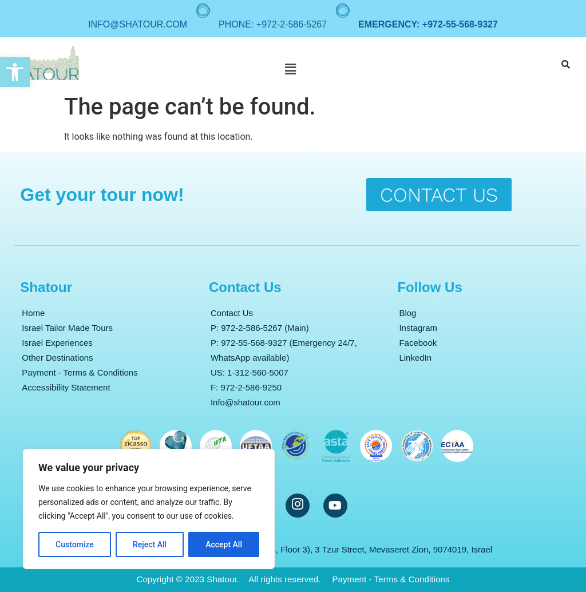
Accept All (223, 544)
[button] (15, 72)
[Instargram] (298, 506)
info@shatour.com (137, 24)
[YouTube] (335, 506)
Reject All (150, 544)
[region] (149, 509)
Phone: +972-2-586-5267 (273, 24)
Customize (75, 544)
